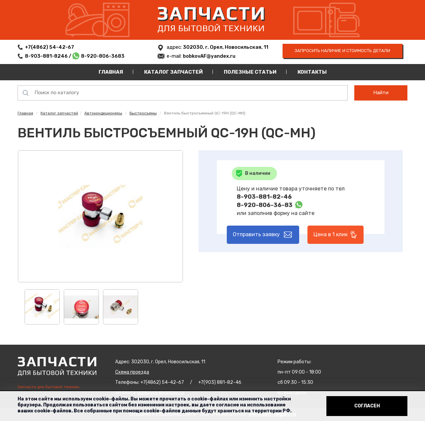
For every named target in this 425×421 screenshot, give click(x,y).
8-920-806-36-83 (265, 205)
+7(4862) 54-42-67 (49, 47)
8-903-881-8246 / (48, 56)
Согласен (367, 406)
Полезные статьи (250, 72)
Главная (111, 72)
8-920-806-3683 (103, 56)
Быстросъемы (143, 113)
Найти (380, 93)
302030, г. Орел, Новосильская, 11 (225, 47)
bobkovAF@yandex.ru (209, 56)
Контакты (312, 72)
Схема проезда (132, 372)
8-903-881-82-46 (264, 196)
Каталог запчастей (173, 72)
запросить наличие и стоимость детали (342, 50)
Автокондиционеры (103, 113)
